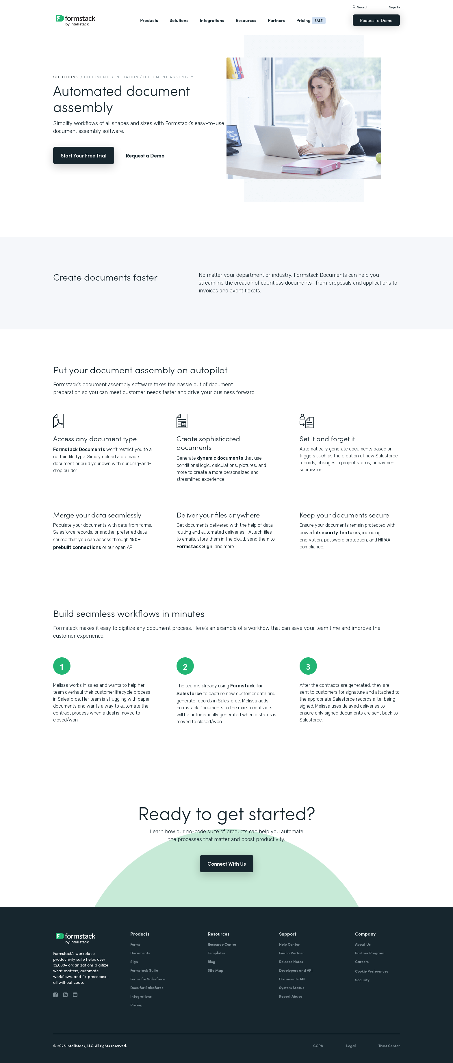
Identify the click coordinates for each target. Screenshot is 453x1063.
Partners (276, 20)
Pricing (303, 20)
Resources (246, 20)
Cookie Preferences (371, 971)
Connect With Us (226, 863)
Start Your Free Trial (84, 155)
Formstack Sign (194, 546)
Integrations (212, 20)
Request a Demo (376, 20)
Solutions (179, 20)
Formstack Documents (79, 449)
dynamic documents (220, 458)
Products (149, 20)
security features (339, 532)
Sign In (394, 6)
